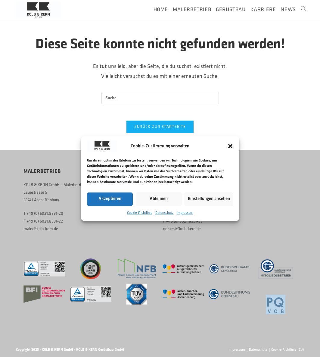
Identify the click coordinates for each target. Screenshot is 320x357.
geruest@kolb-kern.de (182, 228)
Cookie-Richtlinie (139, 212)
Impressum (185, 212)
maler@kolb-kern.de (40, 228)
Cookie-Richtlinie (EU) (287, 350)
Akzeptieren (109, 199)
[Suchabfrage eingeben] (160, 98)
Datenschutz (164, 212)
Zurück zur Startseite (160, 128)
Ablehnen (159, 199)
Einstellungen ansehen (209, 199)
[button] (230, 146)
